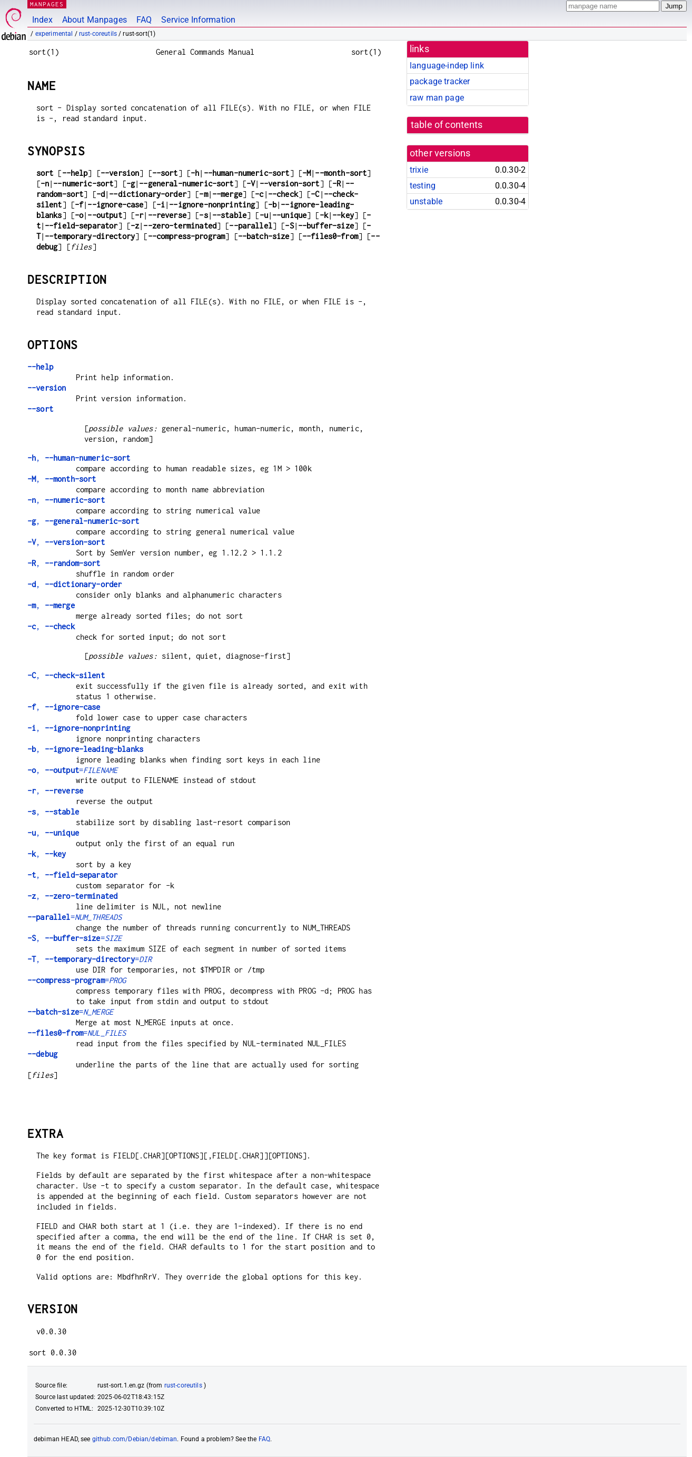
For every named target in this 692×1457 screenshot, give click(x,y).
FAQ (144, 20)
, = (72, 770)
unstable (426, 201)
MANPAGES (47, 4)
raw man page (437, 98)
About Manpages (94, 20)
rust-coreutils (98, 33)
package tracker (440, 81)
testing (423, 186)
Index (42, 20)
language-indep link (447, 66)
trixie (419, 170)
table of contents (447, 125)
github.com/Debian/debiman (134, 1439)
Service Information (198, 20)
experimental (54, 33)
